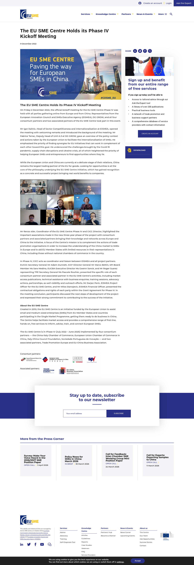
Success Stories (146, 542)
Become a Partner (108, 536)
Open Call (29, 465)
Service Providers (88, 555)
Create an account (152, 3)
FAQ (83, 552)
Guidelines (86, 538)
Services (85, 14)
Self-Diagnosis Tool (67, 542)
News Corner (125, 532)
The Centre (144, 532)
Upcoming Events (127, 536)
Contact (143, 546)
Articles (85, 535)
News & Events (145, 14)
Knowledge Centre (106, 14)
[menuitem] (87, 14)
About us (144, 528)
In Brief (69, 464)
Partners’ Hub (106, 532)
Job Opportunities (147, 539)
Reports (85, 542)
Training (63, 539)
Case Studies (87, 545)
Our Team (144, 536)
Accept (138, 560)
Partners (126, 14)
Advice (62, 532)
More (161, 14)
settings (120, 562)
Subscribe (119, 413)
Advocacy (64, 536)
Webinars (85, 548)
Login (169, 3)
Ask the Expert (183, 3)
